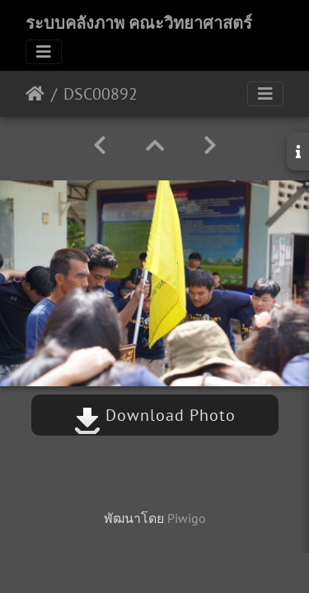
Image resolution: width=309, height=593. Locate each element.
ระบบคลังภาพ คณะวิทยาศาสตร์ (139, 23)
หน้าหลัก (35, 94)
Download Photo (155, 415)
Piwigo (186, 518)
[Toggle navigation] (44, 52)
